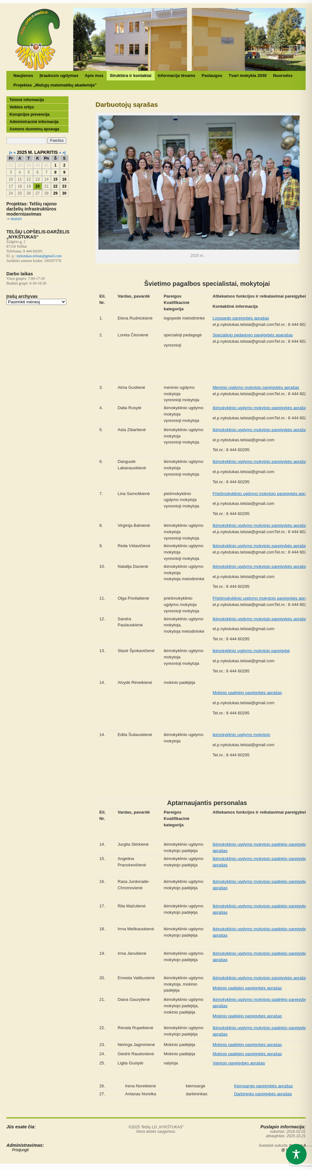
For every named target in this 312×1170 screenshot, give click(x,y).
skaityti (16, 219)
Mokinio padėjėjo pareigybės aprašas (247, 692)
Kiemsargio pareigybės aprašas (263, 1086)
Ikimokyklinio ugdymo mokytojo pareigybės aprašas (260, 407)
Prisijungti (20, 1150)
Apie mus (94, 75)
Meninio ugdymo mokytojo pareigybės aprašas (256, 387)
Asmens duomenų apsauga (34, 129)
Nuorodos (283, 75)
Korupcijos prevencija (29, 114)
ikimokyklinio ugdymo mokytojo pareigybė (251, 650)
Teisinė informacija (27, 100)
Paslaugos (212, 75)
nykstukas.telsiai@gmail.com (39, 256)
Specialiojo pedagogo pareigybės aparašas (253, 335)
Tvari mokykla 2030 (247, 75)
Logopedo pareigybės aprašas (241, 318)
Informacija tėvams (176, 75)
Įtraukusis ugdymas (58, 75)
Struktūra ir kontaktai (131, 75)
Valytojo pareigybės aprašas (239, 1063)
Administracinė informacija (34, 122)
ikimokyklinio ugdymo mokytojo (241, 734)
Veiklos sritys (22, 107)
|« (10, 152)
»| (64, 152)
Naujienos (23, 75)
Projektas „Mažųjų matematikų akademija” (55, 85)
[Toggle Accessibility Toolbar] (296, 1154)
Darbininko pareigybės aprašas (263, 1093)
